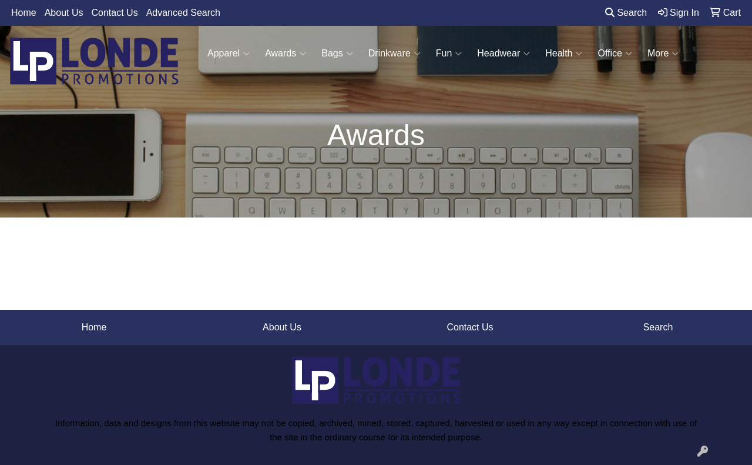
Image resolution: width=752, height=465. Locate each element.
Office (614, 53)
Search (626, 13)
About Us (64, 13)
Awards (285, 53)
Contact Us (115, 13)
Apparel (228, 53)
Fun (449, 53)
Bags (336, 53)
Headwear (503, 53)
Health (563, 53)
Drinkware (394, 53)
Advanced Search (183, 13)
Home (23, 13)
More (663, 53)
